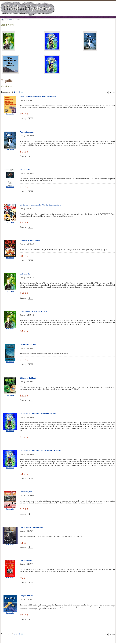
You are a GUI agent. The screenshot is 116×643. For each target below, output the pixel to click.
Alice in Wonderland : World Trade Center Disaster (38, 97)
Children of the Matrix (28, 378)
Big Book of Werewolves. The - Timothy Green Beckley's (40, 205)
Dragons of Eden (26, 560)
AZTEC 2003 (25, 169)
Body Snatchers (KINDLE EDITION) (33, 311)
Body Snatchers (25, 274)
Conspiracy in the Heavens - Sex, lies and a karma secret (40, 450)
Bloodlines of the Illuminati (30, 240)
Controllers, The (26, 492)
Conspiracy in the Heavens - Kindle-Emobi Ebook (38, 413)
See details (10, 114)
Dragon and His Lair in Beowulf (31, 527)
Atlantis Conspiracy (27, 132)
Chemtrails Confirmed (28, 344)
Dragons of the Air (26, 596)
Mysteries (9, 19)
